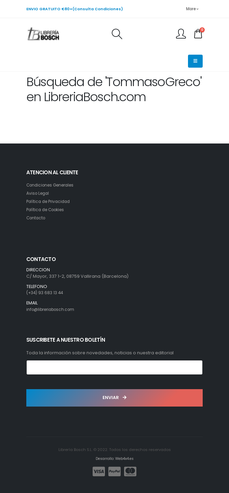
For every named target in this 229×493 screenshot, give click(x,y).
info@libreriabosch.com (53, 309)
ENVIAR (114, 397)
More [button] (192, 9)
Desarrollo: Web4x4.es (115, 458)
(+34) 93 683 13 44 (46, 293)
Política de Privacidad (50, 201)
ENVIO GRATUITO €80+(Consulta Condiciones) (74, 9)
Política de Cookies (47, 210)
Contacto (36, 218)
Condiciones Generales (52, 185)
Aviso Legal (38, 193)
